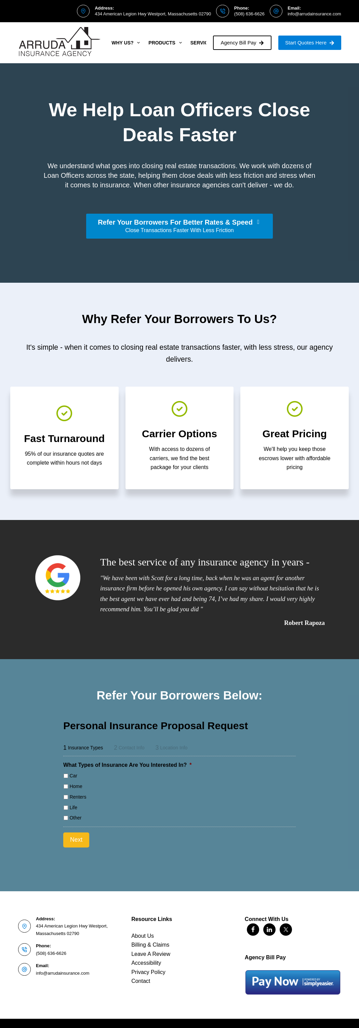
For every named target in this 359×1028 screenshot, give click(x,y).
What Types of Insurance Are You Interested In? (127, 765)
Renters (77, 797)
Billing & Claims (150, 939)
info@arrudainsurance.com (314, 13)
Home (75, 786)
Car (73, 775)
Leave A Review (150, 948)
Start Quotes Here (309, 42)
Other (75, 817)
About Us (142, 930)
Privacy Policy (148, 966)
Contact (140, 975)
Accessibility (146, 957)
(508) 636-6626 (249, 13)
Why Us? (127, 43)
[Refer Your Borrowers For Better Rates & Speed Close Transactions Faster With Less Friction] (179, 226)
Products (166, 43)
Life (73, 807)
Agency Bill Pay (242, 42)
